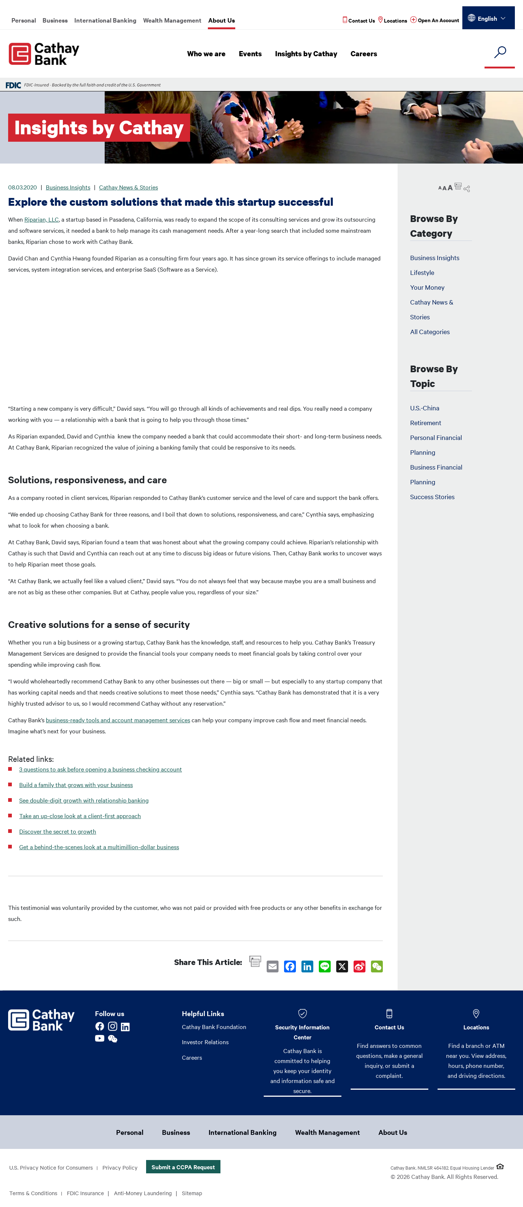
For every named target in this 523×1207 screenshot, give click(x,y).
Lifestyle (422, 272)
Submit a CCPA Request (189, 1167)
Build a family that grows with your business (76, 784)
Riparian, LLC (41, 219)
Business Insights (68, 187)
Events (252, 53)
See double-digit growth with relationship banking (84, 800)
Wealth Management (172, 20)
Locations (476, 1027)
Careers (364, 53)
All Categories (430, 331)
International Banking (105, 20)
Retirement (425, 422)
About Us (221, 20)
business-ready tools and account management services (118, 720)
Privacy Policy (125, 1168)
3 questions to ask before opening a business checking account (100, 769)
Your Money (427, 287)
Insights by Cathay (307, 53)
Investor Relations (205, 1042)
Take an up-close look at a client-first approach (80, 815)
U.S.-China (424, 407)
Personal (23, 20)
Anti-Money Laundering (151, 1193)
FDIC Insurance (90, 1193)
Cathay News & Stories (128, 187)
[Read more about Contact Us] (359, 20)
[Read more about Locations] (392, 20)
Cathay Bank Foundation (214, 1026)
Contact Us (389, 1027)
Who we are (209, 53)
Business (55, 20)
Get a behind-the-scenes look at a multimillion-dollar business (99, 847)
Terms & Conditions (35, 1193)
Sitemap (202, 1193)
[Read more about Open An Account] (434, 20)
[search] (499, 52)
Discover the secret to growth (57, 831)
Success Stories (432, 496)
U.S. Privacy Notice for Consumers (53, 1168)
